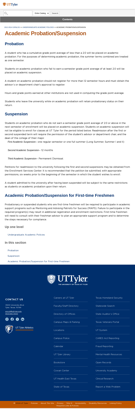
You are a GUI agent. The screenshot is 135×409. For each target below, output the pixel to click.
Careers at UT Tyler (64, 299)
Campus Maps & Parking (67, 323)
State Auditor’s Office (107, 315)
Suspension (14, 256)
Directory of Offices (64, 315)
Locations (59, 331)
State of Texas (61, 387)
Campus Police (61, 339)
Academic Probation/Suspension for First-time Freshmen (41, 261)
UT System (101, 331)
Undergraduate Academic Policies (38, 27)
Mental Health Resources (109, 355)
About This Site (47, 404)
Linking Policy (116, 404)
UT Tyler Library (62, 355)
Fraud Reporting (104, 347)
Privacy (60, 404)
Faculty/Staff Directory (66, 307)
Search (55, 13)
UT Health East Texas (65, 379)
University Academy (106, 371)
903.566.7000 (11, 314)
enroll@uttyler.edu (13, 312)
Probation (13, 250)
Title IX (69, 404)
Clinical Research (105, 379)
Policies (34, 404)
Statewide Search (105, 307)
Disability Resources (98, 404)
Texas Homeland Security (109, 299)
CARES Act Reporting (107, 339)
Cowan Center (61, 371)
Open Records (103, 363)
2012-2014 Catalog (12, 27)
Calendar (58, 347)
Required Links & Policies (67, 406)
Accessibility (80, 404)
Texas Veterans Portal (107, 323)
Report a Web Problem (108, 387)
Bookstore (59, 363)
